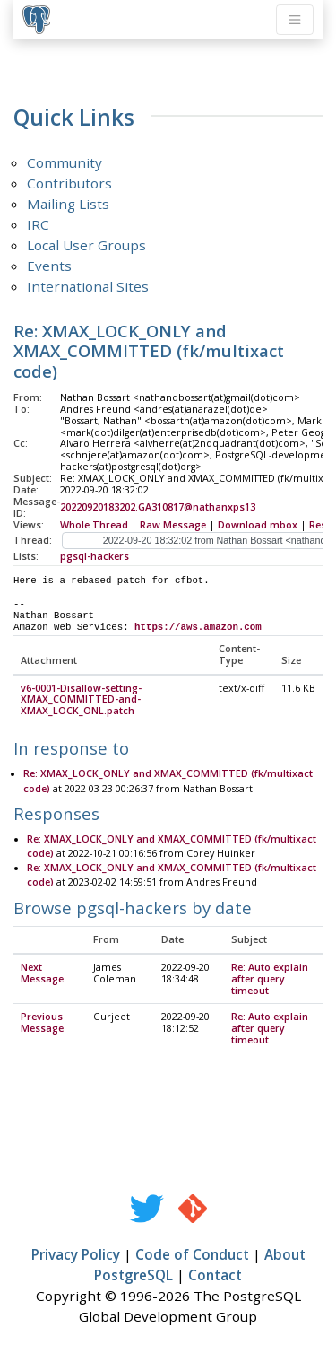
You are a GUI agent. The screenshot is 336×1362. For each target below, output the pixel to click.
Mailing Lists (68, 204)
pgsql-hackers (94, 556)
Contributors (69, 183)
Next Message (42, 974)
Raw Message (173, 525)
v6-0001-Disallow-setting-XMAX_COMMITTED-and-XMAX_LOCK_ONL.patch (81, 701)
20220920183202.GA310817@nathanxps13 (157, 507)
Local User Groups (86, 245)
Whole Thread (94, 525)
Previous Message (42, 1023)
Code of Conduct (192, 1255)
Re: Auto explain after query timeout (269, 980)
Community (64, 162)
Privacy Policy (75, 1255)
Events (49, 266)
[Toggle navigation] (295, 19)
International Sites (88, 286)
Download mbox (257, 525)
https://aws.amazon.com (198, 627)
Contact (215, 1276)
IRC (38, 224)
